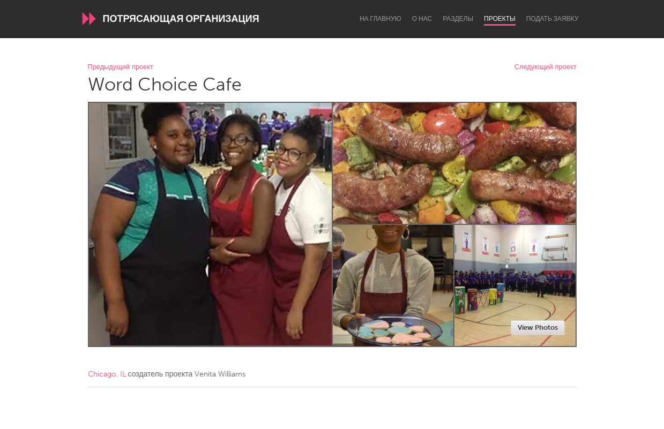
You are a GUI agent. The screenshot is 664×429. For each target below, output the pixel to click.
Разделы (458, 18)
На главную (380, 18)
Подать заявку (552, 18)
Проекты (500, 18)
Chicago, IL (107, 374)
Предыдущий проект (120, 67)
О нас (422, 18)
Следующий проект (545, 67)
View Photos (538, 327)
